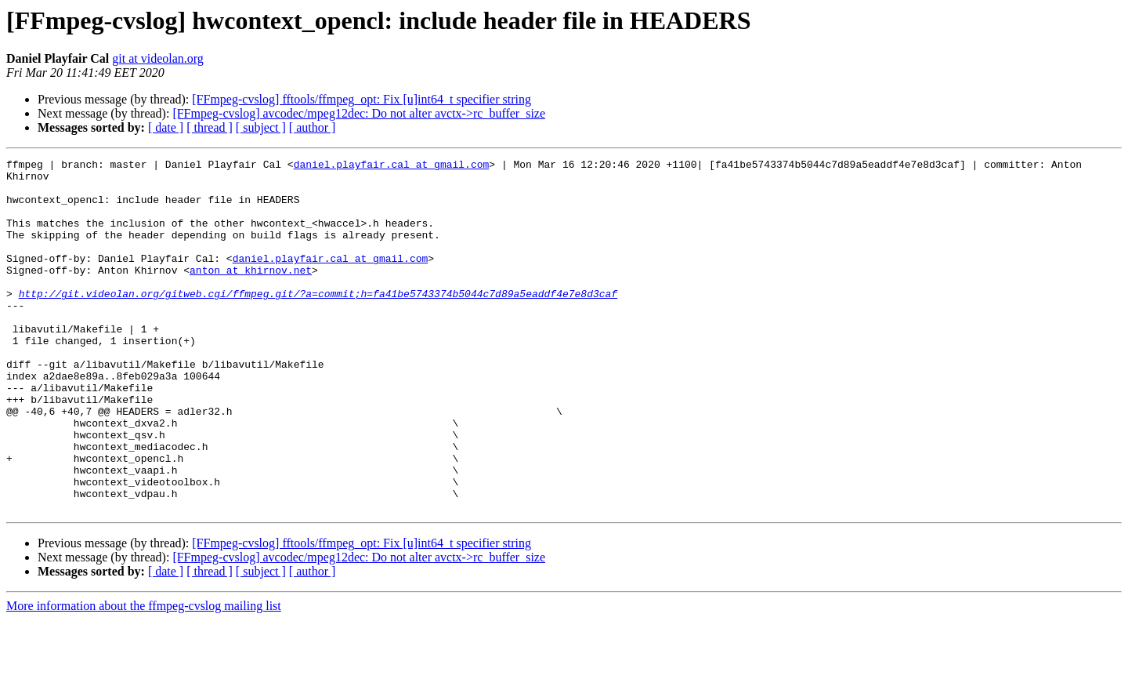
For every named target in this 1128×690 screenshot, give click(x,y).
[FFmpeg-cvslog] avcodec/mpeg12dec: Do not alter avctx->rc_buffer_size (358, 113)
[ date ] (165, 127)
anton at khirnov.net (251, 293)
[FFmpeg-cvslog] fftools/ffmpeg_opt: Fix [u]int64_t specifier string (361, 99)
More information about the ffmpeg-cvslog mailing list (143, 676)
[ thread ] (209, 127)
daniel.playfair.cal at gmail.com (392, 166)
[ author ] (312, 127)
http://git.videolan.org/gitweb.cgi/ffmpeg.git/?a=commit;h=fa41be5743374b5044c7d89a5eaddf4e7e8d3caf (318, 321)
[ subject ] (261, 127)
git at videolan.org (158, 58)
